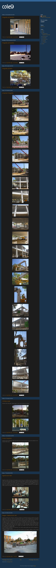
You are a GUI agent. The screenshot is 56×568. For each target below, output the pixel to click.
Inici (20, 560)
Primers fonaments (7, 438)
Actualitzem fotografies (7, 93)
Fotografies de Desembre (8, 17)
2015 (42, 31)
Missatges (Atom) (9, 561)
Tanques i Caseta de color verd (9, 515)
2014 (42, 32)
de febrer (44, 42)
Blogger (35, 565)
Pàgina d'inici (43, 26)
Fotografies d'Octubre (7, 68)
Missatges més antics (33, 560)
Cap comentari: (15, 37)
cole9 (8, 7)
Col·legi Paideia (44, 16)
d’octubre (44, 37)
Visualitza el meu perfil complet (45, 17)
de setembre (45, 39)
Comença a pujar (6, 401)
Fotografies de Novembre (8, 43)
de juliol (44, 40)
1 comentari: (15, 556)
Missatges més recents (7, 560)
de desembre (45, 33)
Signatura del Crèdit (7, 475)
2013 (42, 43)
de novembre (45, 36)
